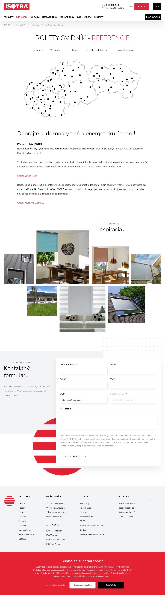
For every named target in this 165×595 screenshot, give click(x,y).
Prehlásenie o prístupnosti (91, 526)
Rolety (57, 50)
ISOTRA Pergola (53, 544)
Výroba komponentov (56, 513)
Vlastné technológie (55, 508)
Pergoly (22, 513)
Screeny (22, 526)
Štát (62, 395)
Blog (79, 17)
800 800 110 (108, 5)
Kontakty (98, 17)
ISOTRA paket (52, 536)
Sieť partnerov (49, 17)
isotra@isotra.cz (126, 508)
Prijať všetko (111, 585)
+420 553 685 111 (128, 504)
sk (156, 6)
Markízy (75, 50)
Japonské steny (125, 50)
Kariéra (88, 17)
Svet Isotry (84, 504)
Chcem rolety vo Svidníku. (30, 202)
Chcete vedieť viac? (27, 175)
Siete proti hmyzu (98, 50)
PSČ (112, 379)
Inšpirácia (35, 17)
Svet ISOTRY (21, 17)
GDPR (82, 522)
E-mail (113, 364)
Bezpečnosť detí (86, 517)
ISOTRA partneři (118, 395)
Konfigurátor (153, 17)
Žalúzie (39, 50)
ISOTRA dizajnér (53, 531)
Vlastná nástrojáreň (55, 504)
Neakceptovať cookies (82, 585)
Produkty (8, 17)
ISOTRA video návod (56, 540)
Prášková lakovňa (54, 517)
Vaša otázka (65, 410)
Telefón (64, 379)
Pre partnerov (67, 17)
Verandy (22, 522)
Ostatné (22, 539)
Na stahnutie (85, 508)
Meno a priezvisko (69, 364)
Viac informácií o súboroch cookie (95, 570)
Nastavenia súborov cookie (91, 535)
